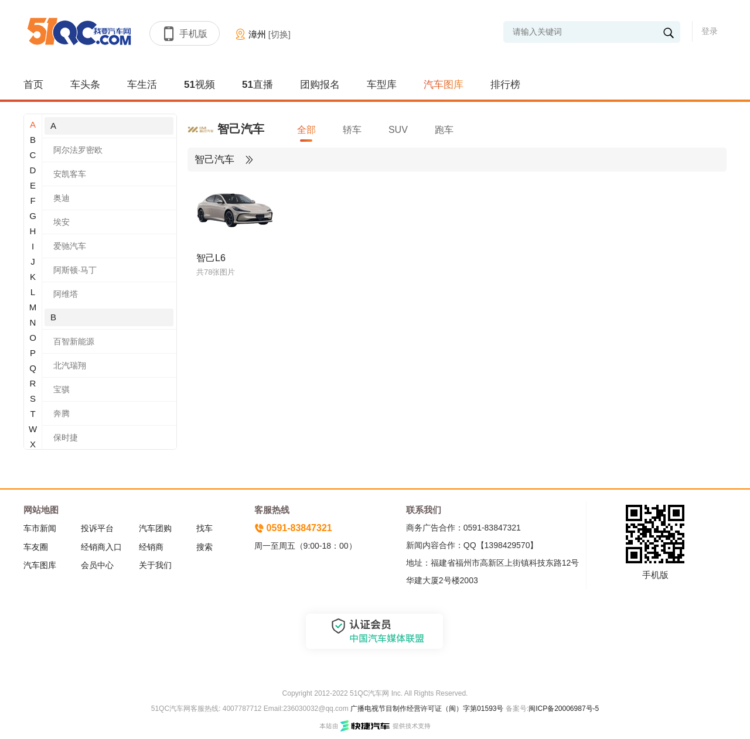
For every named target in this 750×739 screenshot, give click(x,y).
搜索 (204, 547)
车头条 (85, 84)
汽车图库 (443, 84)
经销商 (151, 547)
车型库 (382, 84)
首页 (33, 84)
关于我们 (155, 565)
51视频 (199, 84)
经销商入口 (101, 547)
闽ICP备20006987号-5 (564, 708)
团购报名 (320, 84)
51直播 (257, 84)
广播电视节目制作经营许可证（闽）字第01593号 (426, 708)
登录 (709, 31)
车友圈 (35, 547)
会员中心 (97, 565)
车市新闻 (39, 528)
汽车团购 (155, 528)
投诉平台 (97, 528)
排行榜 (505, 84)
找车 (204, 528)
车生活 (142, 84)
